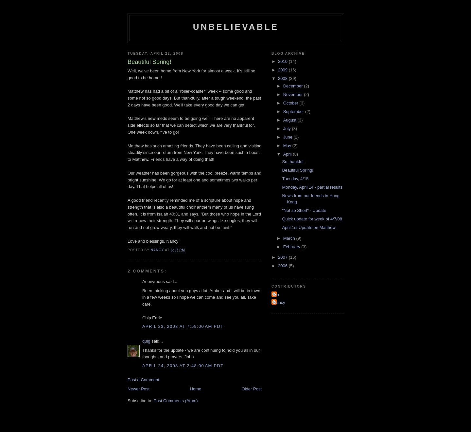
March (289, 238)
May (287, 145)
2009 (283, 69)
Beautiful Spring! (297, 170)
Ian (276, 294)
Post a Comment (143, 379)
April (288, 154)
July (287, 128)
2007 (283, 257)
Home (195, 388)
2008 (283, 78)
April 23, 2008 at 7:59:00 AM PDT (182, 326)
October (291, 103)
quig (146, 341)
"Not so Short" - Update (304, 210)
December (293, 86)
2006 (283, 265)
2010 (283, 61)
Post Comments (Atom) (176, 400)
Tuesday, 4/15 (295, 178)
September (294, 111)
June (288, 137)
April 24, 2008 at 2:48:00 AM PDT (182, 365)
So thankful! (293, 161)
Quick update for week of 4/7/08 (312, 218)
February (292, 246)
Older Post (252, 388)
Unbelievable (236, 27)
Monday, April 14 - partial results (312, 187)
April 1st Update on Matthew (308, 227)
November (293, 94)
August (290, 120)
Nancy (279, 302)
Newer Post (138, 388)
